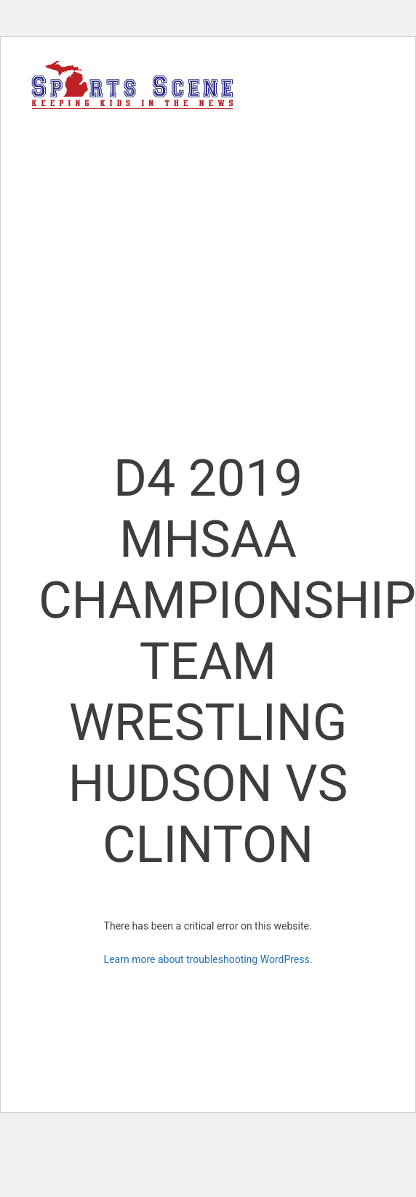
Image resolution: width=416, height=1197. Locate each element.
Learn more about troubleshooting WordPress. (208, 959)
